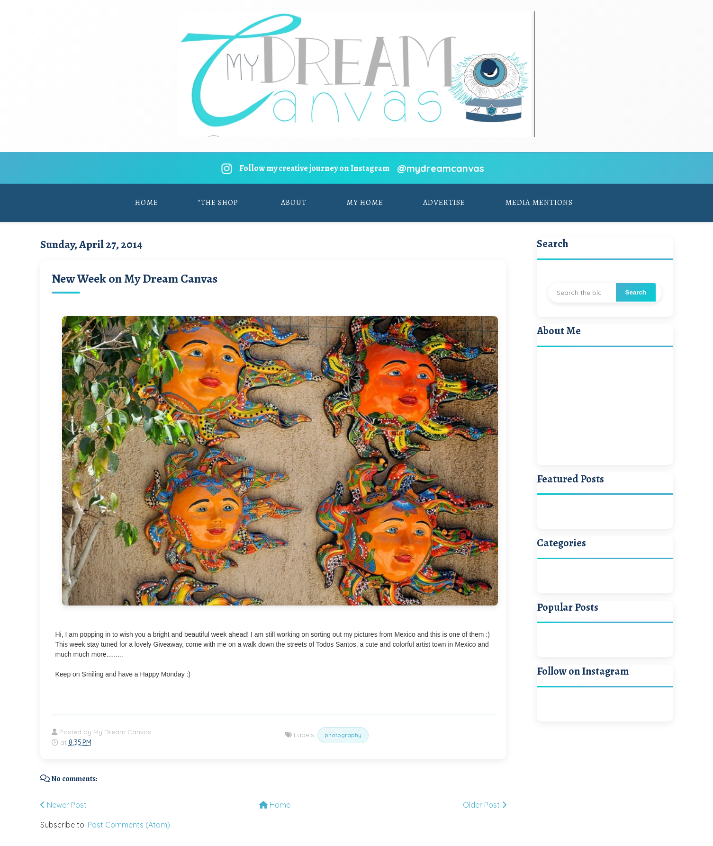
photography (343, 735)
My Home (364, 202)
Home (146, 202)
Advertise (444, 202)
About (294, 202)
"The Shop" (219, 202)
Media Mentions (539, 202)
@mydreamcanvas (440, 168)
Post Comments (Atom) (129, 824)
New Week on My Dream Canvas (134, 278)
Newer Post (63, 805)
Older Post (484, 805)
